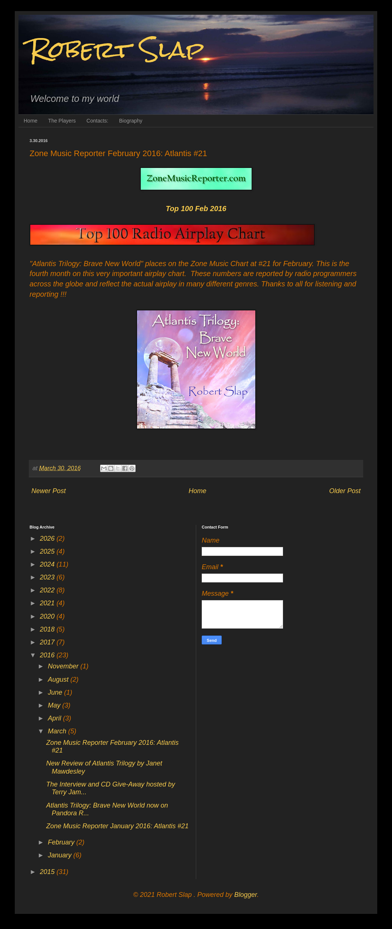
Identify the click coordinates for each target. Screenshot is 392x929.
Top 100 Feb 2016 (196, 208)
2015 (48, 871)
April (55, 718)
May (55, 705)
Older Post (345, 491)
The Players (62, 121)
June (56, 692)
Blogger (245, 894)
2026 (48, 538)
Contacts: (97, 121)
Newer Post (48, 491)
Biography (130, 121)
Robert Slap (117, 49)
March (58, 731)
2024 (48, 564)
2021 (48, 603)
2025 (48, 551)
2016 (48, 655)
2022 (48, 590)
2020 (48, 616)
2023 (48, 577)
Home (30, 121)
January (60, 855)
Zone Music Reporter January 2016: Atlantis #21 (117, 826)
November (64, 666)
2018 (48, 629)
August (59, 679)
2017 (48, 642)
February (62, 842)
